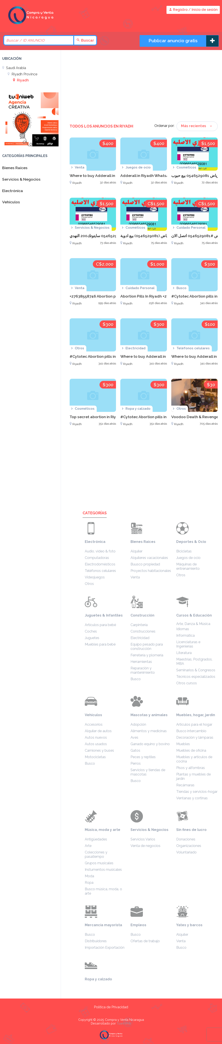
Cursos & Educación (194, 615)
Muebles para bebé (100, 644)
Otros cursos (186, 683)
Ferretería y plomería (147, 655)
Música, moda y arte (102, 830)
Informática (185, 635)
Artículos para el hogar (194, 724)
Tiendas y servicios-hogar (196, 792)
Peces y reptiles (143, 757)
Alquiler (136, 551)
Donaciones (185, 839)
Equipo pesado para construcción (147, 646)
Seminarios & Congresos (195, 670)
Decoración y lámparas (194, 737)
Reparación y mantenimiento (143, 670)
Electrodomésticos (100, 564)
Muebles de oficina (191, 750)
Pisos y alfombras (190, 768)
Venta (135, 577)
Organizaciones (188, 846)
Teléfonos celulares (100, 571)
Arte (88, 846)
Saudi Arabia (14, 68)
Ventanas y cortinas (192, 798)
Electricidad (140, 638)
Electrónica (95, 542)
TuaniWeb (124, 1023)
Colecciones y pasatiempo (96, 854)
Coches (91, 631)
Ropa (89, 883)
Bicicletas (184, 551)
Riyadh (21, 80)
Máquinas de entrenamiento (188, 566)
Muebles (183, 744)
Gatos (135, 750)
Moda (89, 876)
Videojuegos (95, 577)
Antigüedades (96, 839)
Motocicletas (95, 757)
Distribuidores (96, 941)
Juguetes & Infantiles (104, 615)
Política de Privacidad (111, 1007)
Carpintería (139, 625)
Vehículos (93, 715)
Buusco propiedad (145, 564)
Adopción (138, 724)
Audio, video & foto (100, 551)
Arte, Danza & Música (193, 624)
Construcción (142, 615)
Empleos (138, 925)
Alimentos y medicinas (149, 731)
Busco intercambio (191, 731)
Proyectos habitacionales (151, 571)
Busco (136, 679)
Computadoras (97, 558)
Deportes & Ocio (191, 542)
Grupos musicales (99, 863)
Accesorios (94, 724)
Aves (134, 737)
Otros (89, 584)
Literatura (184, 653)
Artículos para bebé (100, 625)
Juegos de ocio (188, 558)
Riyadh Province (22, 74)
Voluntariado (186, 852)
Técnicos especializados (195, 677)
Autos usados (96, 744)
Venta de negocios (145, 846)
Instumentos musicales (103, 870)
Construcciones (143, 631)
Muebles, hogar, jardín (195, 715)
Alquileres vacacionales (149, 558)
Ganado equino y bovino (150, 744)
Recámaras (185, 785)
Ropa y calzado (98, 979)
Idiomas (182, 629)
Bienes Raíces (143, 542)
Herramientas (141, 662)
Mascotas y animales (149, 715)
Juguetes (92, 638)
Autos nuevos (96, 737)
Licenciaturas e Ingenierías (188, 644)
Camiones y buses (99, 750)
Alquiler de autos (98, 731)
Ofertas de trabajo (145, 941)
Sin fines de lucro (191, 830)
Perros (136, 763)
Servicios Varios (143, 839)
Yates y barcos (189, 925)
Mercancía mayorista (103, 925)
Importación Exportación (104, 947)
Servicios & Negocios (149, 830)
